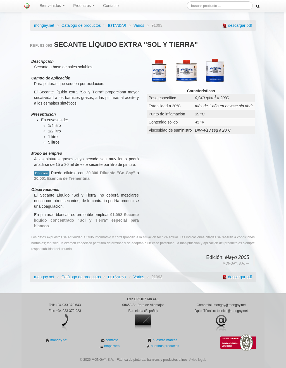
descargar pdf (240, 25)
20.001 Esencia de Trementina (61, 178)
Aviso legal (197, 360)
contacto (111, 340)
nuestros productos (164, 346)
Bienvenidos (52, 5)
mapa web (111, 346)
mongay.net (44, 25)
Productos (84, 5)
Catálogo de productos (81, 25)
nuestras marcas (164, 340)
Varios (139, 25)
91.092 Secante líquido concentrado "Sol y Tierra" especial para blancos (86, 220)
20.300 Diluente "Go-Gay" (110, 173)
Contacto (111, 5)
